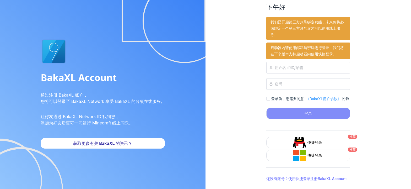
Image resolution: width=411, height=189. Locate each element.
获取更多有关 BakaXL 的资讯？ (103, 143)
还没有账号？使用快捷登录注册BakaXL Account (306, 178)
